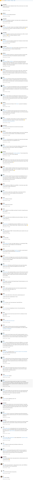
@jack (6, 243)
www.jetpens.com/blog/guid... (7, 328)
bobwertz (4, 151)
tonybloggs (4, 46)
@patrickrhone (12, 437)
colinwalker (5, 4)
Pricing (12, 0)
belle (3, 77)
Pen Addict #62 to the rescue (9, 320)
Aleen (4, 25)
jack (3, 229)
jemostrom (4, 420)
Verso (4, 197)
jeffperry (4, 13)
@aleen (8, 375)
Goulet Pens (16, 250)
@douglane (4, 375)
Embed (9, 10)
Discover (9, 0)
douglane (4, 350)
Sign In (6, 0)
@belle (11, 47)
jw (3, 222)
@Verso (4, 204)
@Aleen (4, 210)
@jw (3, 237)
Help (14, 0)
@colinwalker (5, 14)
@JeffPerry (4, 20)
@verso (4, 257)
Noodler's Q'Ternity (12, 430)
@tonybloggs (5, 54)
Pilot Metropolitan (17, 251)
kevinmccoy (5, 125)
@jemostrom (5, 413)
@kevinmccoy (5, 139)
